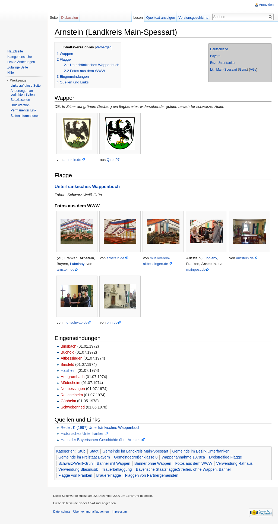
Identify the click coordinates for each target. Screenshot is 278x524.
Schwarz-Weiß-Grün (75, 463)
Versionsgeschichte (193, 17)
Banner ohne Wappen (152, 463)
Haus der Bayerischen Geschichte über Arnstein (101, 440)
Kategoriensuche (19, 57)
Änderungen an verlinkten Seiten (23, 92)
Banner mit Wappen (113, 463)
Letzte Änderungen (21, 62)
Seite (54, 17)
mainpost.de (196, 269)
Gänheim (68, 401)
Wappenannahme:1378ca (183, 457)
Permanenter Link (23, 110)
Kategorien (65, 451)
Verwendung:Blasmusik (78, 469)
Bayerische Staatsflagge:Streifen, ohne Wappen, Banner (183, 469)
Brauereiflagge (108, 475)
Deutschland (219, 49)
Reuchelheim (72, 395)
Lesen (138, 17)
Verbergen (104, 47)
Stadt (94, 451)
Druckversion (20, 105)
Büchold (67, 352)
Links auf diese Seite (26, 86)
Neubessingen (73, 388)
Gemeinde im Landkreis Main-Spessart (135, 451)
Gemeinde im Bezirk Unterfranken (201, 451)
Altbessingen (71, 358)
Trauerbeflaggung (117, 469)
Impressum (119, 511)
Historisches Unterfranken (82, 433)
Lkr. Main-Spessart (223, 69)
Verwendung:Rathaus (234, 463)
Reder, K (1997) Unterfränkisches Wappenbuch (100, 427)
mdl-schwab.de (75, 322)
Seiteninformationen (25, 116)
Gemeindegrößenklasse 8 (135, 457)
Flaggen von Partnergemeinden (151, 475)
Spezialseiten (20, 100)
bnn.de (112, 322)
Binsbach (68, 346)
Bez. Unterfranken (223, 63)
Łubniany (77, 264)
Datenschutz (61, 511)
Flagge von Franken (75, 475)
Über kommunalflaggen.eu (91, 511)
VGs (253, 69)
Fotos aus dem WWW (193, 463)
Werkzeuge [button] (18, 80)
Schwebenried (73, 407)
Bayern (215, 56)
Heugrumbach (72, 377)
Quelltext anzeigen (160, 17)
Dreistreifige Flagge (225, 457)
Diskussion (69, 17)
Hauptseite (15, 51)
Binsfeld (67, 364)
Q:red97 (113, 160)
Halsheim (68, 370)
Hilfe (10, 72)
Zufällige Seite (17, 67)
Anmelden (266, 5)
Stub (82, 451)
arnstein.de (72, 160)
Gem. (243, 69)
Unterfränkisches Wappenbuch (87, 186)
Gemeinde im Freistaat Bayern (84, 457)
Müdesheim (70, 382)
